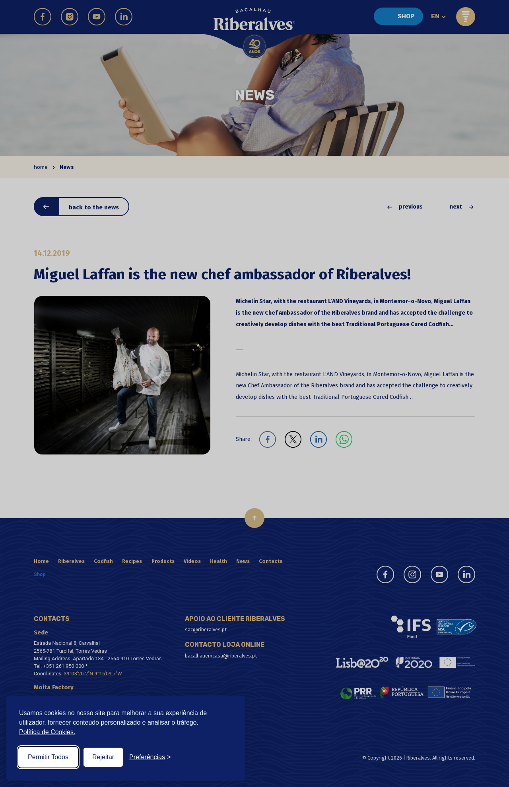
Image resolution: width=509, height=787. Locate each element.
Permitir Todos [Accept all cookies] (48, 757)
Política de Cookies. (47, 732)
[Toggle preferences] (150, 757)
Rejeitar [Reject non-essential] (103, 757)
